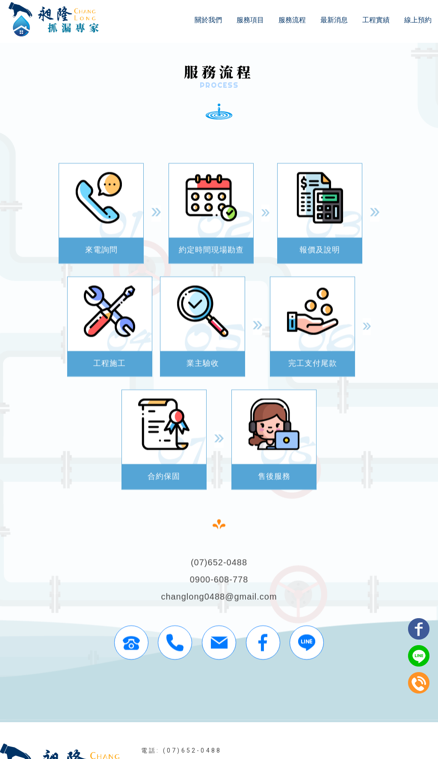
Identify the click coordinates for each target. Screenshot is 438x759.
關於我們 (208, 20)
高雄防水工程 (245, 698)
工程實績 (376, 20)
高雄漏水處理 (340, 698)
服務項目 (250, 20)
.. (249, 742)
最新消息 (334, 20)
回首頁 (118, 720)
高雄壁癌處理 (293, 698)
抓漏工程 (91, 698)
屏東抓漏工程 (164, 698)
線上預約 (418, 20)
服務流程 (292, 20)
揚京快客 (186, 742)
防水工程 (124, 698)
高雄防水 (205, 698)
